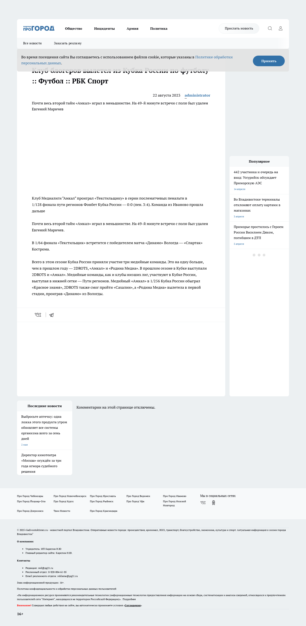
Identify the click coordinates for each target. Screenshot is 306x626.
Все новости (32, 43)
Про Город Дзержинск (30, 510)
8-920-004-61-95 (57, 572)
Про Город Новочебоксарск (70, 496)
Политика (158, 28)
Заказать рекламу (68, 43)
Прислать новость (239, 28)
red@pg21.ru (45, 568)
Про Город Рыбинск (101, 501)
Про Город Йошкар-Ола (31, 501)
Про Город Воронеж (138, 496)
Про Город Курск (64, 501)
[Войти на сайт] (280, 28)
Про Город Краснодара (103, 510)
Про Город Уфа (135, 501)
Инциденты (104, 28)
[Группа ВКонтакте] (203, 502)
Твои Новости (62, 510)
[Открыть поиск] (270, 28)
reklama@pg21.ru (67, 576)
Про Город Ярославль (103, 496)
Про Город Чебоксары (30, 496)
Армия (132, 28)
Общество (73, 28)
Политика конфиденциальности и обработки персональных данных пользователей (66, 588)
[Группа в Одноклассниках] (213, 502)
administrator (197, 95)
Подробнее (129, 599)
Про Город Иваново (174, 496)
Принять (268, 61)
